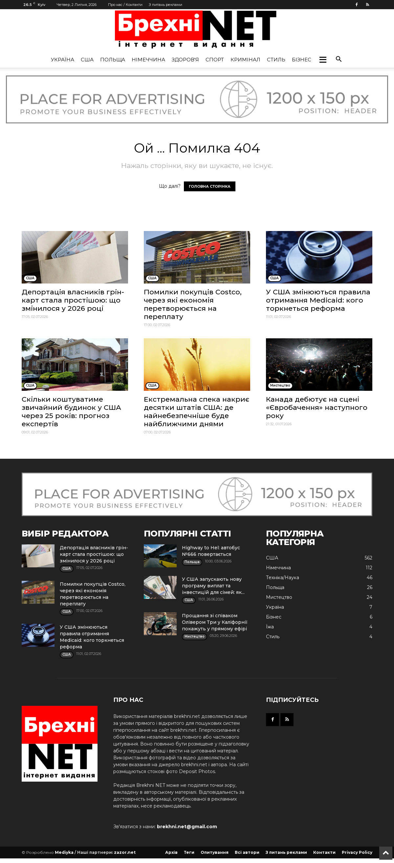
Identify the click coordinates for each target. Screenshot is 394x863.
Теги (189, 852)
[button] (323, 60)
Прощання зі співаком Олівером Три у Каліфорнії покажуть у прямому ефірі (215, 622)
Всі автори (247, 852)
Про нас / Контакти (125, 4)
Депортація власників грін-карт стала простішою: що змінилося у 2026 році (73, 300)
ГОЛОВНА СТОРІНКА (209, 186)
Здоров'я (185, 59)
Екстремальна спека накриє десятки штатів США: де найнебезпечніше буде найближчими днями (196, 411)
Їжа (270, 627)
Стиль (276, 59)
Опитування (215, 852)
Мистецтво (279, 597)
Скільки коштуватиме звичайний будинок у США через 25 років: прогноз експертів (71, 411)
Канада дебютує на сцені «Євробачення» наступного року (316, 407)
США (87, 59)
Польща (112, 59)
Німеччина (148, 59)
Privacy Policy (357, 852)
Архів (171, 852)
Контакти (324, 852)
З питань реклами (165, 4)
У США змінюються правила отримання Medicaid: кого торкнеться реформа (318, 300)
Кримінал (245, 59)
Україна (62, 59)
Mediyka (64, 852)
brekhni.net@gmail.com (187, 827)
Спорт (215, 59)
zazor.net (125, 852)
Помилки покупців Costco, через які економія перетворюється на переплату (193, 304)
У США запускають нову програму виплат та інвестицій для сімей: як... (213, 585)
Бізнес (301, 59)
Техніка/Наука (282, 577)
